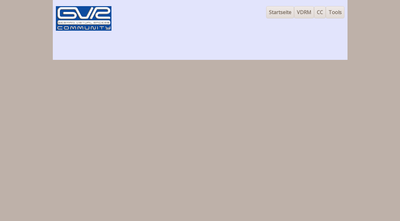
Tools (335, 12)
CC (320, 12)
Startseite (280, 12)
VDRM (304, 12)
